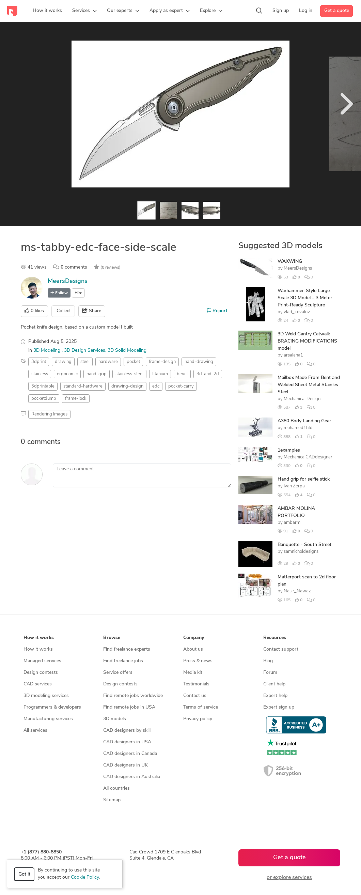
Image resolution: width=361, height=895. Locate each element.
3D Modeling (47, 350)
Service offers (117, 672)
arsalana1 (293, 355)
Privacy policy (197, 719)
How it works (38, 649)
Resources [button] (274, 637)
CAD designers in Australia (131, 776)
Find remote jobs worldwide (133, 695)
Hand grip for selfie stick (304, 479)
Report (217, 311)
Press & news (198, 661)
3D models (114, 719)
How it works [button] (38, 637)
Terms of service (200, 707)
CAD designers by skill (127, 730)
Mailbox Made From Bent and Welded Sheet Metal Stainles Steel (309, 385)
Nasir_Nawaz (297, 591)
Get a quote (336, 10)
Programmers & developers (52, 707)
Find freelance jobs (123, 661)
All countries (116, 788)
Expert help (275, 695)
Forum (270, 672)
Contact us (194, 695)
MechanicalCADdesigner (308, 457)
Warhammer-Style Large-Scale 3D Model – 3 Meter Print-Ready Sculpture (305, 298)
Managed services (42, 661)
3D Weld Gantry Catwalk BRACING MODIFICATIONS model (307, 341)
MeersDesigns (68, 281)
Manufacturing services (48, 719)
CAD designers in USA (127, 742)
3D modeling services (46, 695)
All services (35, 730)
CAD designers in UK (125, 765)
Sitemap (112, 800)
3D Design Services (84, 350)
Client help (274, 684)
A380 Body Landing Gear (304, 421)
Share (91, 311)
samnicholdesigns (301, 551)
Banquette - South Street (304, 544)
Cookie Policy (85, 877)
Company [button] (193, 637)
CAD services (37, 684)
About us (193, 649)
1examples (289, 450)
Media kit (192, 672)
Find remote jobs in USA (129, 707)
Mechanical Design (302, 399)
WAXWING (290, 261)
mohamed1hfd (298, 428)
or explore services (289, 877)
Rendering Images (49, 414)
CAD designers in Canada (130, 753)
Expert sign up (278, 707)
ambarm (292, 522)
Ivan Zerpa (294, 486)
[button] (84, 11)
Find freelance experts (126, 649)
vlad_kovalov (297, 312)
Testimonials (196, 684)
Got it (24, 874)
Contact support (280, 649)
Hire (78, 293)
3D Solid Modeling (127, 350)
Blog (268, 661)
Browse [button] (111, 637)
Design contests (40, 672)
